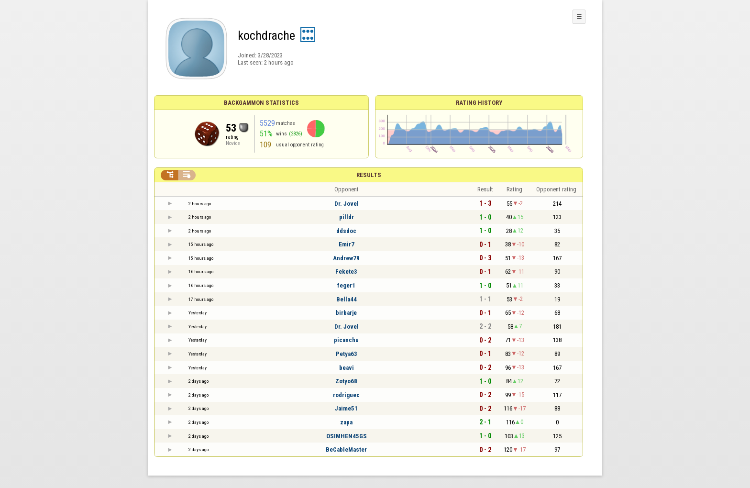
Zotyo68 (346, 381)
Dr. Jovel (346, 203)
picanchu (346, 340)
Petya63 (346, 353)
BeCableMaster (346, 449)
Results (368, 174)
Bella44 (346, 299)
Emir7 (346, 244)
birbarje (346, 312)
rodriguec (346, 395)
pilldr (346, 217)
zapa (346, 422)
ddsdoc (346, 230)
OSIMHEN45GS (346, 436)
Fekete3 (346, 271)
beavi (346, 367)
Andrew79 (346, 258)
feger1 (346, 285)
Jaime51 (346, 408)
